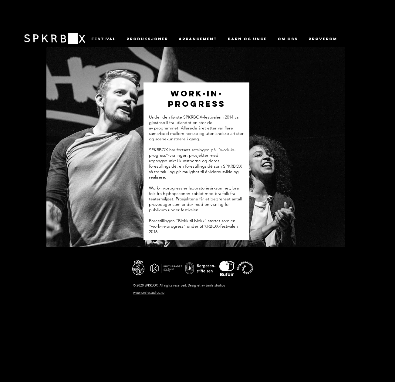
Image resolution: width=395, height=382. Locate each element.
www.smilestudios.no (148, 293)
